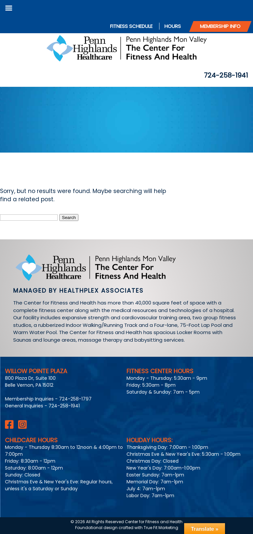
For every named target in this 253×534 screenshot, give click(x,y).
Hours (172, 26)
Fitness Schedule (131, 26)
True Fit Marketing (161, 527)
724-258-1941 (226, 75)
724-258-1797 (75, 399)
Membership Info (220, 26)
